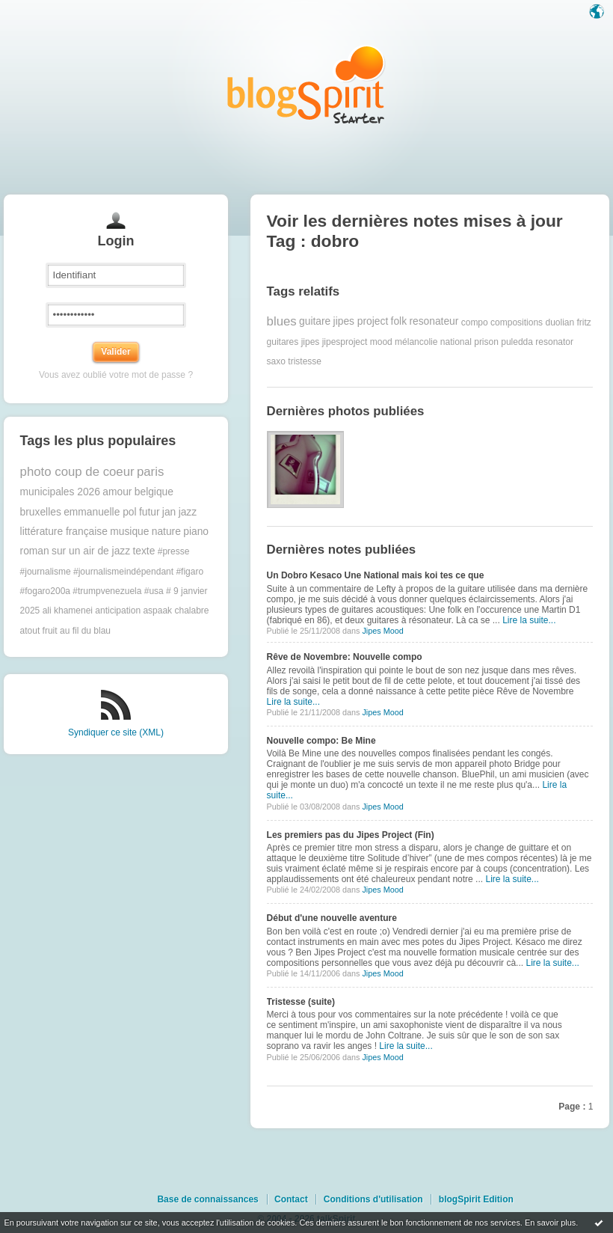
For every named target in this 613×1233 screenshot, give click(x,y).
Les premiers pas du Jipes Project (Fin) (350, 835)
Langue (598, 13)
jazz (188, 512)
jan (169, 512)
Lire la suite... (528, 620)
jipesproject (345, 342)
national (456, 342)
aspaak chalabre (176, 610)
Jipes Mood (382, 630)
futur (149, 512)
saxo (276, 361)
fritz (584, 321)
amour (117, 492)
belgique (154, 492)
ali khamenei (68, 610)
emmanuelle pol (100, 512)
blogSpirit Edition (476, 1199)
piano (196, 531)
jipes (310, 342)
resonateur (433, 321)
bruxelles (40, 512)
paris (150, 472)
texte (143, 551)
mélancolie (416, 342)
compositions (516, 321)
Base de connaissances (207, 1199)
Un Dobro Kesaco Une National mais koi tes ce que (375, 575)
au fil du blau (85, 630)
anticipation (118, 610)
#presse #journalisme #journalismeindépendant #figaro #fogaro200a (112, 571)
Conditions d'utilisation (373, 1199)
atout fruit (39, 630)
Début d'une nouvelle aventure (332, 918)
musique (129, 531)
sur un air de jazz (91, 551)
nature (166, 531)
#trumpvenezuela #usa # (121, 591)
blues (282, 321)
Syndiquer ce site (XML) (116, 732)
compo (474, 321)
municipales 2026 (60, 492)
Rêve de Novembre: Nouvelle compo (344, 657)
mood (381, 342)
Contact (291, 1199)
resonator (554, 342)
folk (399, 321)
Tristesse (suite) (301, 1002)
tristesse (304, 361)
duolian (559, 321)
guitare (314, 321)
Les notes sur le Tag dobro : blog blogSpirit (306, 84)
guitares (283, 342)
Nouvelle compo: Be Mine (321, 740)
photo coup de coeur (77, 472)
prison (486, 342)
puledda (517, 342)
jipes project (361, 321)
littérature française (64, 531)
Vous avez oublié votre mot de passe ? (116, 375)
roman (34, 551)
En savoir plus (550, 1222)
